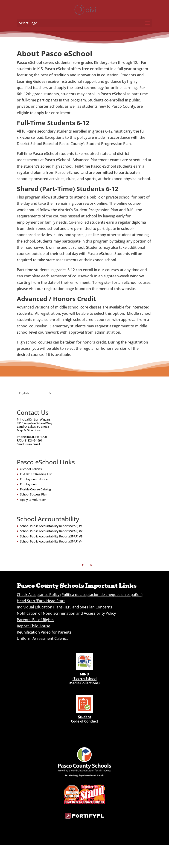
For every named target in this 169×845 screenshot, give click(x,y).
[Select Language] (34, 393)
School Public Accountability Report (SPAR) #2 (51, 531)
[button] (147, 23)
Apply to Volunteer (33, 500)
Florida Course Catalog (35, 489)
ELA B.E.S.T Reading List (36, 474)
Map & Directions (29, 430)
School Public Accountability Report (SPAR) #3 (51, 536)
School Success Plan (33, 494)
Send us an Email (28, 444)
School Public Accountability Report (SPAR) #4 (51, 541)
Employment (29, 484)
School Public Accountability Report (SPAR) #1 (51, 526)
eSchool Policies (31, 469)
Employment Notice (33, 479)
